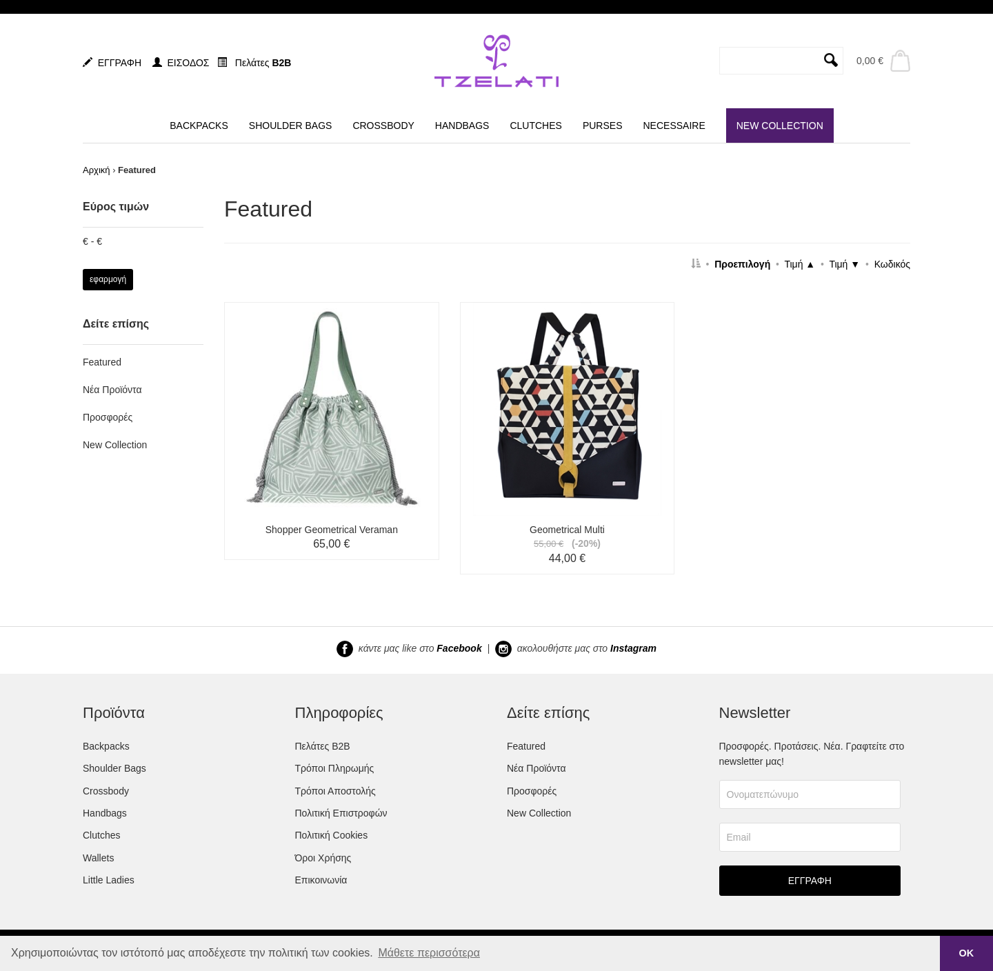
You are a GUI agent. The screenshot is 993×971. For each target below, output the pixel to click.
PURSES (603, 125)
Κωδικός (892, 264)
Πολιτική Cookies (331, 835)
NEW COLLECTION (779, 125)
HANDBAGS (462, 125)
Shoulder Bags (114, 768)
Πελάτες (254, 62)
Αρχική (96, 170)
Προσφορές (107, 417)
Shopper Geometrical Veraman (331, 529)
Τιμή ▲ (799, 264)
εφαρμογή (108, 279)
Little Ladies (108, 879)
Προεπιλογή (742, 264)
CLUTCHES (535, 125)
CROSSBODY (383, 125)
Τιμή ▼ (844, 264)
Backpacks (106, 746)
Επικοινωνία (321, 879)
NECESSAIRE (674, 125)
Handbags (105, 813)
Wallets (98, 857)
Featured (102, 362)
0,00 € (869, 60)
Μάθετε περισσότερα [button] (429, 953)
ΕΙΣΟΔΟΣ (181, 62)
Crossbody (106, 791)
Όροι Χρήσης (323, 857)
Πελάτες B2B (322, 746)
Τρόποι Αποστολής (335, 791)
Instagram (633, 647)
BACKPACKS (199, 125)
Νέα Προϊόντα (112, 389)
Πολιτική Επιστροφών (341, 813)
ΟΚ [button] (966, 953)
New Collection (115, 444)
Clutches (101, 835)
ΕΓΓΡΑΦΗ (112, 62)
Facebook (459, 647)
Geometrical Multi (567, 529)
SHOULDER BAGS (290, 125)
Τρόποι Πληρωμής (334, 768)
